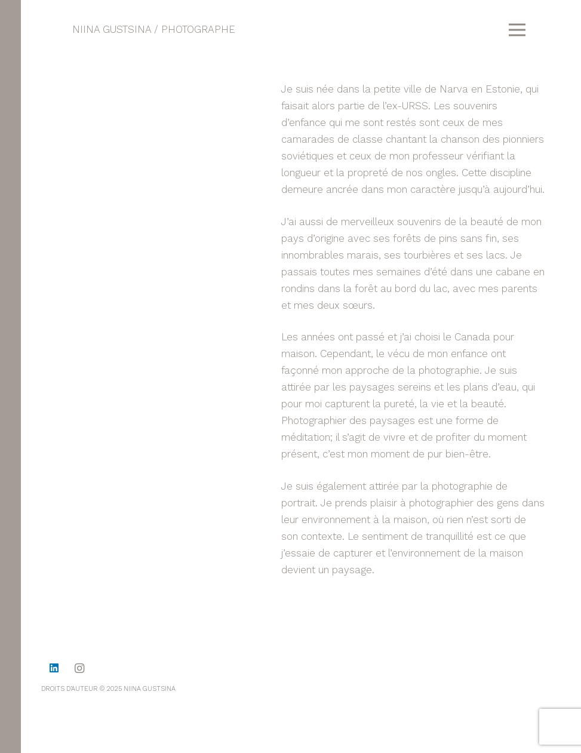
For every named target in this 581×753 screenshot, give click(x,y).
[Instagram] (80, 668)
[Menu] (516, 30)
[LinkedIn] (54, 668)
